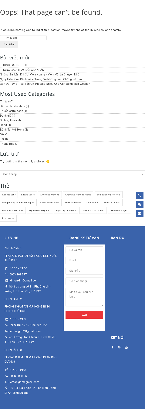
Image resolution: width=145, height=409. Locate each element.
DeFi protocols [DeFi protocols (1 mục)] (73, 202)
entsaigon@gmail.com (24, 382)
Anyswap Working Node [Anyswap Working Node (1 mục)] (78, 194)
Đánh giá (5, 115)
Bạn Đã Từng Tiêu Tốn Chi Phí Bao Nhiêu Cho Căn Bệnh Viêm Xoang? (45, 83)
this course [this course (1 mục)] (8, 218)
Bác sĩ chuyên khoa (12, 106)
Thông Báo (7, 143)
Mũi (2, 134)
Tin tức (5, 101)
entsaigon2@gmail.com (25, 331)
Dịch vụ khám (8, 120)
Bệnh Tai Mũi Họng (12, 129)
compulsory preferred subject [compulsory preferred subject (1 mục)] (18, 202)
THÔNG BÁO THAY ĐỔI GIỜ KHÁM (22, 69)
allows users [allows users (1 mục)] (28, 194)
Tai (2, 139)
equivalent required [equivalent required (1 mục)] (40, 210)
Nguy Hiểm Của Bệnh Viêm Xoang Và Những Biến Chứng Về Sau (41, 79)
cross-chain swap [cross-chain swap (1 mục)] (49, 202)
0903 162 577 (18, 274)
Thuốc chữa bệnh (11, 110)
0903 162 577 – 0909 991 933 (28, 325)
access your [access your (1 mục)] (8, 194)
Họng (3, 124)
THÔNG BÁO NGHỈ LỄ (14, 65)
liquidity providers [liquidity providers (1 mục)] (66, 210)
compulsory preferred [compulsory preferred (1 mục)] (108, 194)
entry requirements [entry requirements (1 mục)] (12, 210)
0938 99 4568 (18, 375)
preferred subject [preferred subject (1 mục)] (119, 210)
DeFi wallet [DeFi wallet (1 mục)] (92, 202)
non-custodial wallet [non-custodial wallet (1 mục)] (93, 210)
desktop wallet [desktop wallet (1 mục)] (112, 202)
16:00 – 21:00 (18, 268)
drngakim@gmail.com (24, 280)
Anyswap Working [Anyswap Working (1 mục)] (49, 194)
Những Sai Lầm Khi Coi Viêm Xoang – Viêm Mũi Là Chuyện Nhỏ (39, 74)
